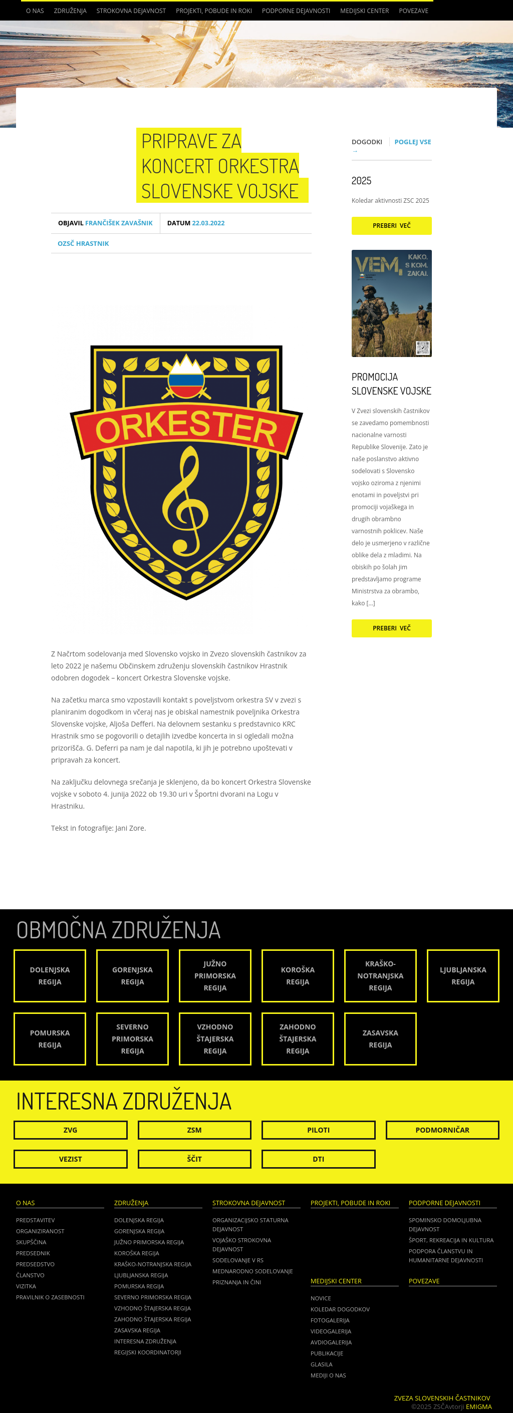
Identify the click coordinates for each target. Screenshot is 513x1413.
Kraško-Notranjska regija (152, 1264)
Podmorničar (442, 1130)
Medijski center (364, 11)
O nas (35, 11)
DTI (318, 1159)
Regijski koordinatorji (147, 1352)
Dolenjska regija (139, 1220)
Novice (321, 1298)
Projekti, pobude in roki (214, 11)
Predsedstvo (35, 1264)
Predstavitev (35, 1220)
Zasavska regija (137, 1330)
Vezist (70, 1159)
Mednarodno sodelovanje (252, 1271)
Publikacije (327, 1353)
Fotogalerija (330, 1320)
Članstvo (30, 1275)
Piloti (318, 1130)
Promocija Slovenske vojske (391, 383)
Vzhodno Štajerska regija (152, 1308)
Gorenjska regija (139, 1231)
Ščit (194, 1159)
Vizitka (26, 1286)
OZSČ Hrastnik (83, 243)
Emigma (479, 1406)
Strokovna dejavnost (131, 11)
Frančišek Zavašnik (105, 223)
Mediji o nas (328, 1375)
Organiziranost (40, 1231)
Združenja (70, 11)
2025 (361, 180)
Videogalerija (331, 1331)
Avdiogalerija (331, 1342)
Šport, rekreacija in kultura (451, 1240)
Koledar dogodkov (340, 1309)
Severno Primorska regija (152, 1297)
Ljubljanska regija (141, 1275)
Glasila (322, 1364)
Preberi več (392, 225)
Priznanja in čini (236, 1282)
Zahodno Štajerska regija (152, 1319)
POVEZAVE (413, 11)
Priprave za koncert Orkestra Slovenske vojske (220, 165)
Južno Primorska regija (149, 1242)
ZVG (70, 1130)
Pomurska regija (139, 1286)
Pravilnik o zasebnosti (50, 1297)
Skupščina (31, 1242)
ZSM (194, 1130)
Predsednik (33, 1253)
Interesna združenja (145, 1341)
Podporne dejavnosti (296, 11)
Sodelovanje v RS (238, 1260)
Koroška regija (136, 1253)
